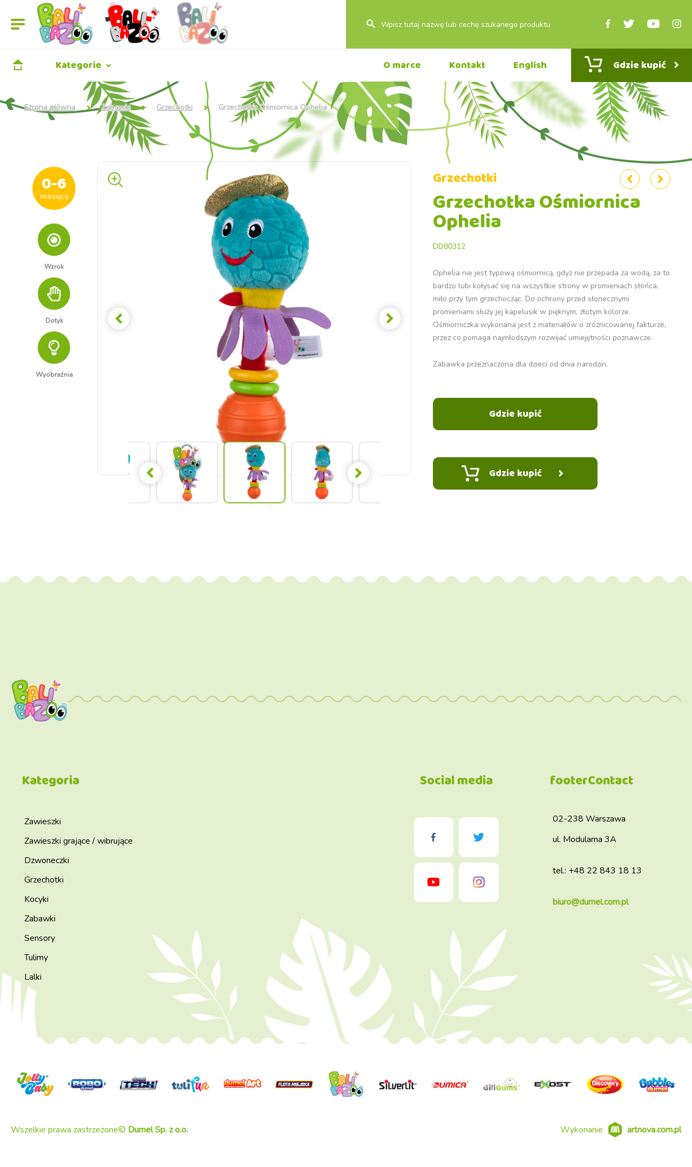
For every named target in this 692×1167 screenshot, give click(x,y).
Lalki (33, 977)
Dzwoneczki (46, 860)
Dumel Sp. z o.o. (158, 1129)
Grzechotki (175, 107)
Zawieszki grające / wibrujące (78, 841)
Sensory (39, 938)
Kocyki (36, 899)
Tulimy (36, 957)
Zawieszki (42, 821)
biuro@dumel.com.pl (590, 902)
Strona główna (50, 107)
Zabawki (116, 107)
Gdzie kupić (512, 473)
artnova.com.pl (654, 1129)
